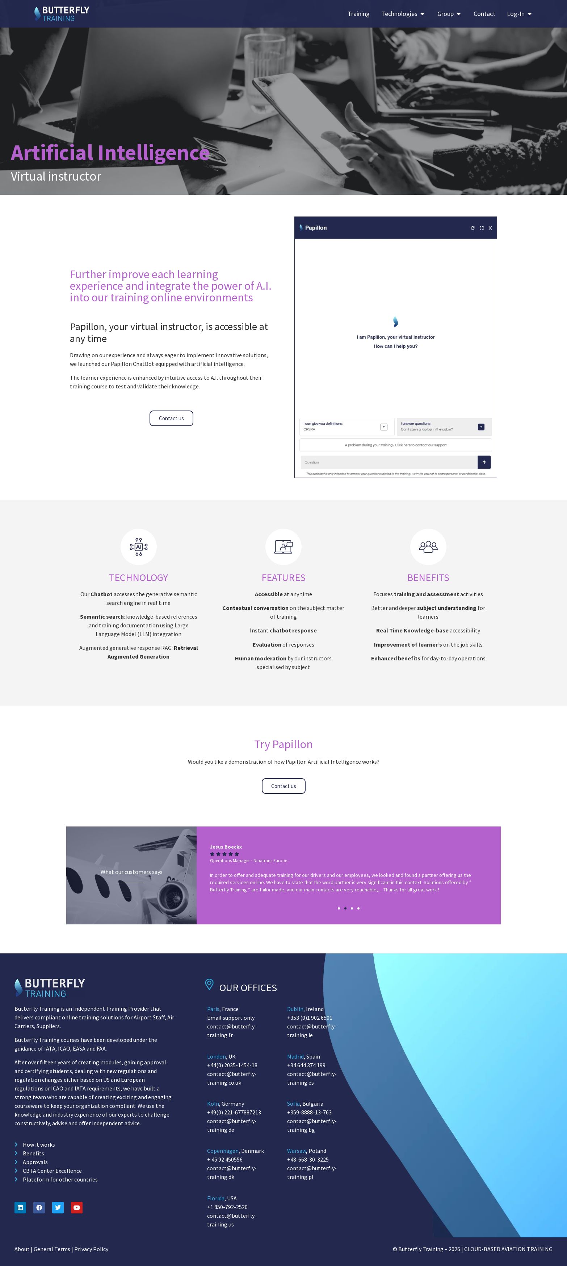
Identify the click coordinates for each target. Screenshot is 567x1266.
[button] (339, 908)
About (22, 1249)
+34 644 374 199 (306, 1065)
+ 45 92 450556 (225, 1159)
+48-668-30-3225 (308, 1159)
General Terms (52, 1249)
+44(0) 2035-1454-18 (232, 1065)
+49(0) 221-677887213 (234, 1112)
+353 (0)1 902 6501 (309, 1017)
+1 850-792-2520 (227, 1207)
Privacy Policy (91, 1249)
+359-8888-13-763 (309, 1112)
